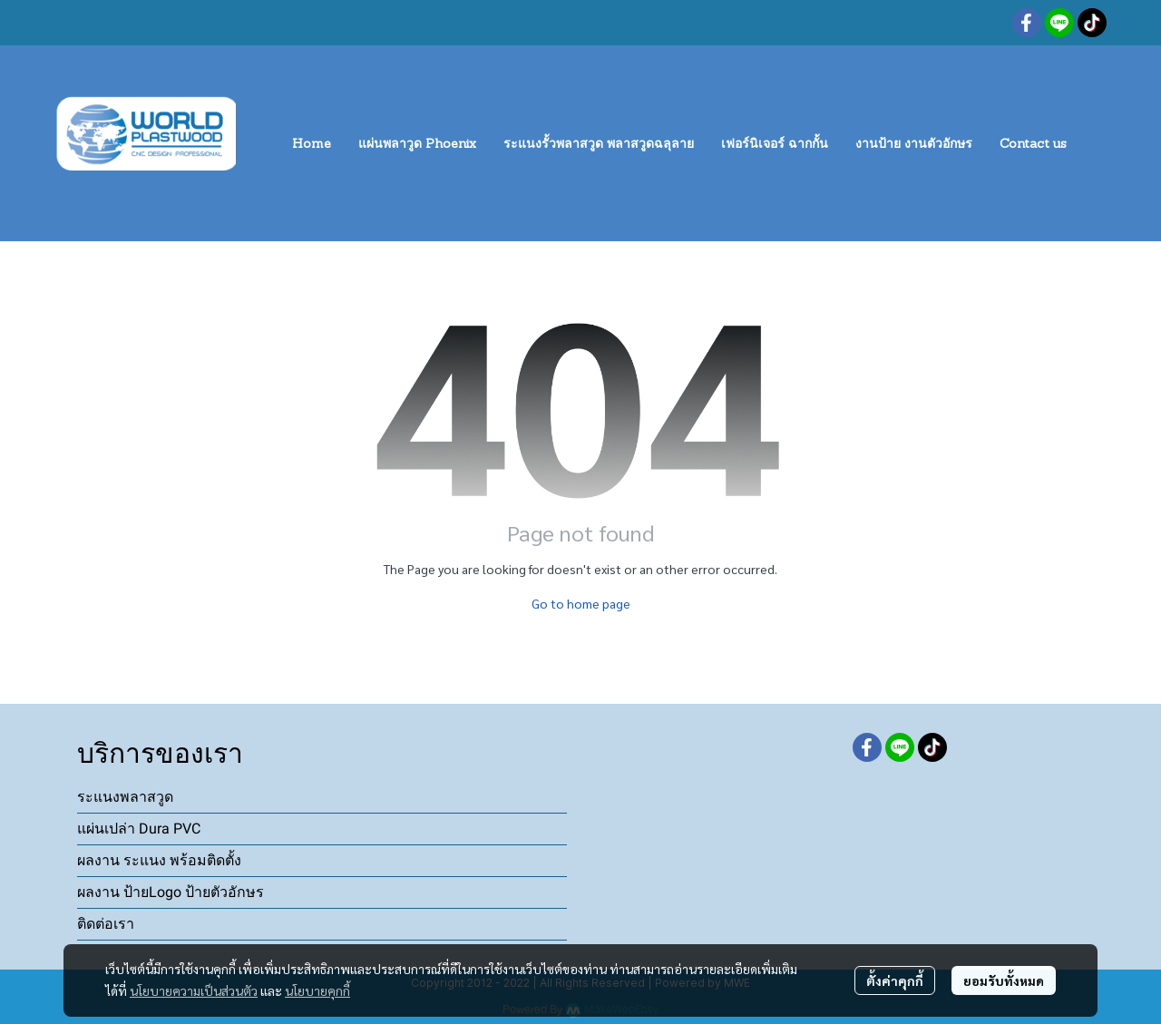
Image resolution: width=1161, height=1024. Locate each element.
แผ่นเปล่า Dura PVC (138, 828)
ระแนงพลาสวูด (125, 796)
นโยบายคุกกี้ (317, 990)
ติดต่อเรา (105, 923)
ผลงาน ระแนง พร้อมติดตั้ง (159, 860)
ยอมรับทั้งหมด (1003, 980)
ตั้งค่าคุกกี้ (894, 980)
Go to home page (581, 603)
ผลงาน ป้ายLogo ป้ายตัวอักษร (170, 892)
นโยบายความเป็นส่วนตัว (194, 990)
